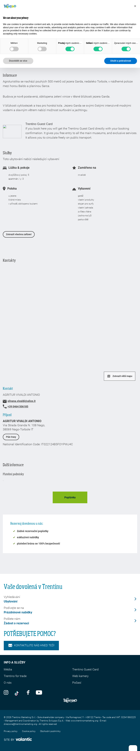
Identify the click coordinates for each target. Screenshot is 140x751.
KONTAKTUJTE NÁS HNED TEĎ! (31, 645)
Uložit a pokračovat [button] (120, 60)
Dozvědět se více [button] (18, 60)
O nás (7, 682)
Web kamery (80, 676)
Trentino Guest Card (85, 669)
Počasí (76, 682)
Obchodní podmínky (50, 731)
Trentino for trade (15, 676)
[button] (135, 6)
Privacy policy (11, 731)
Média (8, 669)
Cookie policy (29, 731)
